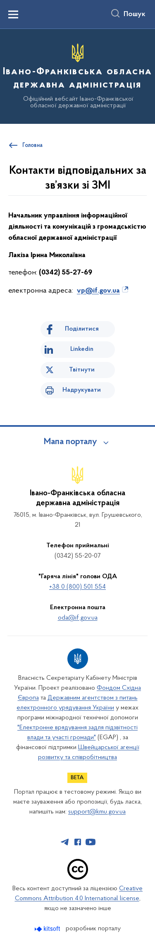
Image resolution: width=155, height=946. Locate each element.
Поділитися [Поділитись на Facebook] (82, 329)
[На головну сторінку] (77, 75)
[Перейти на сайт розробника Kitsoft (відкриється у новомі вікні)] (48, 929)
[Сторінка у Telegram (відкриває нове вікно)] (65, 842)
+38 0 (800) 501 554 (77, 587)
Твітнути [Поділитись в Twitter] (82, 370)
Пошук (134, 14)
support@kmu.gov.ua (97, 812)
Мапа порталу (70, 442)
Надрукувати (81, 390)
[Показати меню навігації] (13, 14)
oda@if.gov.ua (78, 618)
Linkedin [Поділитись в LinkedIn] (81, 349)
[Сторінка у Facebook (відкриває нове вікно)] (78, 842)
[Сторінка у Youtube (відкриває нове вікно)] (90, 842)
